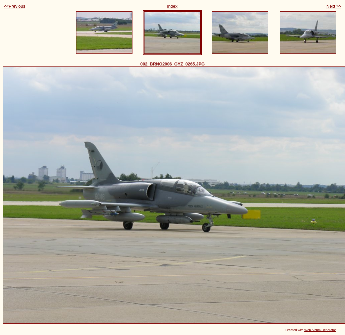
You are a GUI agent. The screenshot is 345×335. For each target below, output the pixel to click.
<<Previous (14, 6)
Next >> (333, 6)
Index (172, 6)
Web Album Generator (320, 330)
